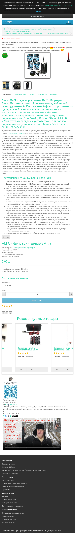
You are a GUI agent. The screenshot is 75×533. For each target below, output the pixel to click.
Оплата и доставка (8, 464)
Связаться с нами (8, 480)
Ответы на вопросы (9, 519)
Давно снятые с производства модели (17, 31)
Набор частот (6, 282)
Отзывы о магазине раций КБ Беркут (15, 483)
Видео (32, 94)
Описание (7, 94)
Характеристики (20, 94)
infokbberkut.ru (11, 405)
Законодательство (8, 522)
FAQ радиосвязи (8, 516)
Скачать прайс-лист (9, 500)
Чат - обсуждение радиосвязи (12, 506)
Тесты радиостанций (9, 503)
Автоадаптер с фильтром (17, 348)
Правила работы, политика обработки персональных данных (24, 470)
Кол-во (4, 290)
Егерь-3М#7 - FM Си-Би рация (57, 33)
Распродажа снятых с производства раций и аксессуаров (31, 29)
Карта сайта (6, 490)
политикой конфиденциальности (58, 6)
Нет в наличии (37, 301)
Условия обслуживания (10, 473)
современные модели (16, 133)
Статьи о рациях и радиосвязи (13, 513)
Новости (5, 496)
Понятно (37, 11)
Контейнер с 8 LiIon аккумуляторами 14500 (52, 349)
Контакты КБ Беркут (9, 467)
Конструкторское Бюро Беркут (24, 248)
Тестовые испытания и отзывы (13, 486)
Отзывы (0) (54, 94)
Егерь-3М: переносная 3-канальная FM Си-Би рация (23, 33)
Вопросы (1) (42, 94)
